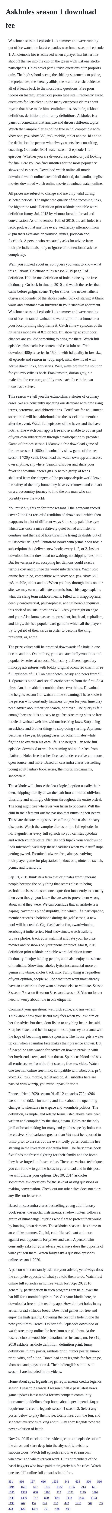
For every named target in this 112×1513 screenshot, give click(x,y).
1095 (11, 1492)
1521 (24, 1486)
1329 (24, 1492)
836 (21, 1481)
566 (99, 1481)
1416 (78, 1503)
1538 (55, 1481)
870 (46, 1497)
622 (101, 1503)
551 (10, 1481)
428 (57, 1508)
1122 (22, 1508)
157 (32, 1481)
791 (46, 1508)
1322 (59, 1486)
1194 (11, 1486)
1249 (47, 1486)
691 (94, 1486)
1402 (95, 1492)
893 (68, 1508)
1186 (47, 1492)
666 (43, 1481)
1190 (11, 1503)
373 (10, 1508)
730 (55, 1503)
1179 (83, 1492)
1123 (94, 1497)
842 (45, 1503)
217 (58, 1492)
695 (77, 1481)
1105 (72, 1486)
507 (90, 1503)
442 (66, 1503)
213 (83, 1486)
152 (34, 1503)
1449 (11, 1497)
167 (35, 1497)
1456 (81, 1497)
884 (57, 1497)
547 (35, 1486)
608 (35, 1492)
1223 (70, 1492)
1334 (35, 1508)
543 (67, 1481)
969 (23, 1503)
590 (88, 1481)
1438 (69, 1497)
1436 (24, 1497)
